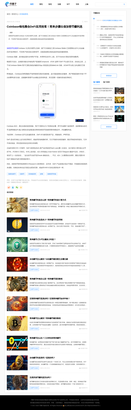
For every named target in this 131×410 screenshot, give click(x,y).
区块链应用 (32, 174)
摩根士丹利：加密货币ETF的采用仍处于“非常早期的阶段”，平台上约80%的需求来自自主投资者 (112, 37)
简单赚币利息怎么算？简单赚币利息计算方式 (48, 200)
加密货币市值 (51, 174)
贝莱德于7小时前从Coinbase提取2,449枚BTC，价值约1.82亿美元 (110, 47)
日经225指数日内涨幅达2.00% (112, 20)
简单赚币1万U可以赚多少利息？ (43, 239)
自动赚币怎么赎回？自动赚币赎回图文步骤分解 (49, 259)
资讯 (41, 4)
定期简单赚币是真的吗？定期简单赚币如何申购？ (50, 299)
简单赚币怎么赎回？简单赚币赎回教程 (45, 318)
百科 (77, 4)
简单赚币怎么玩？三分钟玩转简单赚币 (45, 338)
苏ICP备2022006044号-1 (92, 405)
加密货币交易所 (12, 48)
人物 (86, 4)
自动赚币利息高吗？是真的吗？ (42, 358)
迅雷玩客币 (11, 174)
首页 (32, 4)
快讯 (50, 4)
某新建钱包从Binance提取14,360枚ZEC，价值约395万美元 (112, 28)
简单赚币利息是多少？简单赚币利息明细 (46, 220)
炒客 (41, 174)
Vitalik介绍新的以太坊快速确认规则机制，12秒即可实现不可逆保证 (112, 55)
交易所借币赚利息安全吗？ (41, 377)
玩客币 (22, 174)
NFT (68, 4)
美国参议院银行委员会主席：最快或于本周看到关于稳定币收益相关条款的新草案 (112, 65)
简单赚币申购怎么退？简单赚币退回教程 (46, 279)
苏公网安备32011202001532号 (74, 405)
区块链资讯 (24, 14)
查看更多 (109, 75)
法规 (59, 4)
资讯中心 (15, 14)
